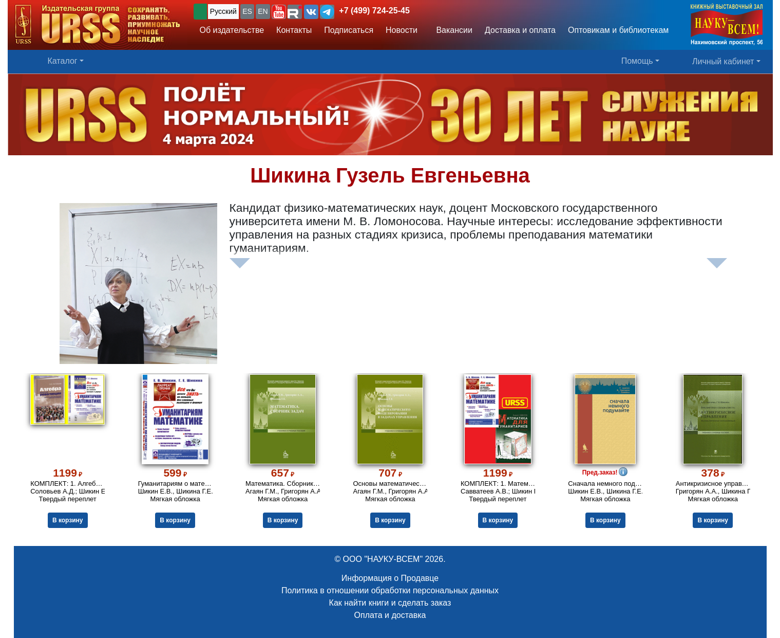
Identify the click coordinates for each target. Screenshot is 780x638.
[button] (279, 12)
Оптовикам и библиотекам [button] (618, 30)
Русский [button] (223, 11)
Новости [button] (401, 30)
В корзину (67, 520)
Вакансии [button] (451, 30)
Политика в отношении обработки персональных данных (390, 590)
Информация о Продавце (390, 578)
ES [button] (247, 11)
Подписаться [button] (348, 30)
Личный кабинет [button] (723, 61)
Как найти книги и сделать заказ (390, 602)
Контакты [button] (294, 30)
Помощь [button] (637, 61)
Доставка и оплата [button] (520, 30)
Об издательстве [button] (232, 30)
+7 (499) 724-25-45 (374, 10)
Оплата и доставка (390, 615)
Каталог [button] (63, 61)
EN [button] (263, 11)
